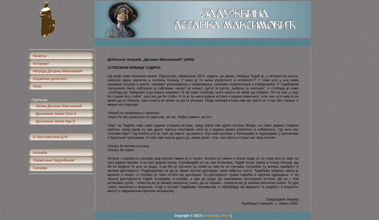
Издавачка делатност (50, 79)
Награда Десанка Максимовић (57, 71)
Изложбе (40, 153)
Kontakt (210, 216)
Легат (37, 86)
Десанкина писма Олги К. (55, 114)
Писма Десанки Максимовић (57, 106)
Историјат (41, 64)
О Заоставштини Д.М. (50, 137)
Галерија (40, 168)
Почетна (39, 56)
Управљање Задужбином (53, 160)
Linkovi (225, 216)
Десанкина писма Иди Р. (54, 121)
